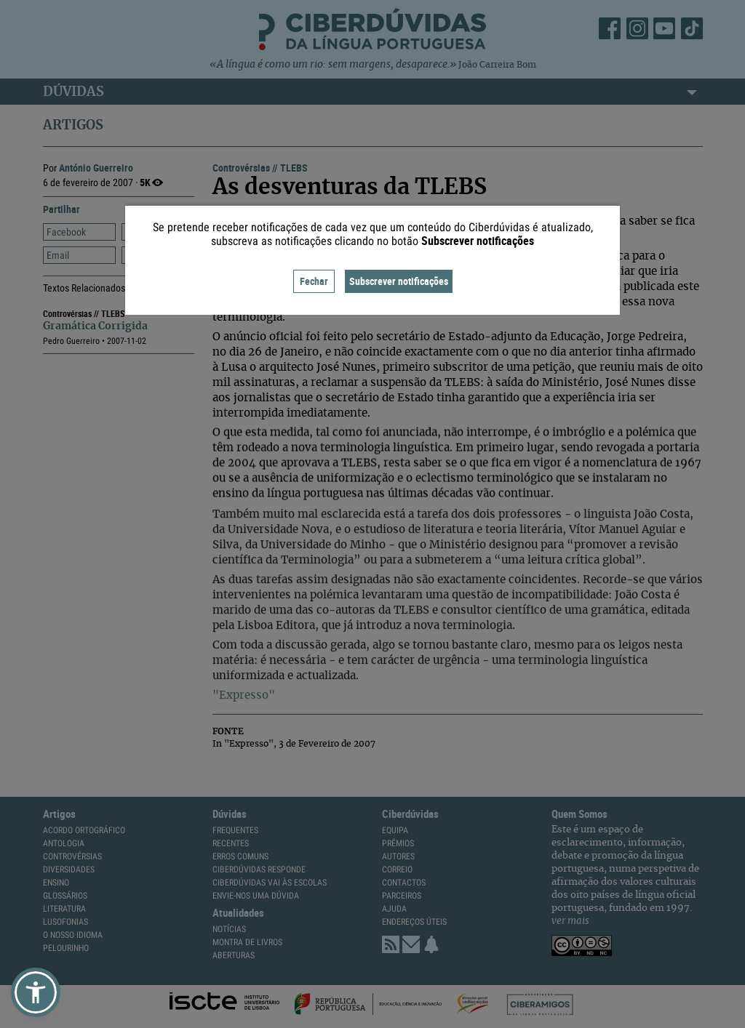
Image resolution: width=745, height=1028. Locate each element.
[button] (36, 992)
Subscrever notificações (398, 281)
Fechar (314, 281)
